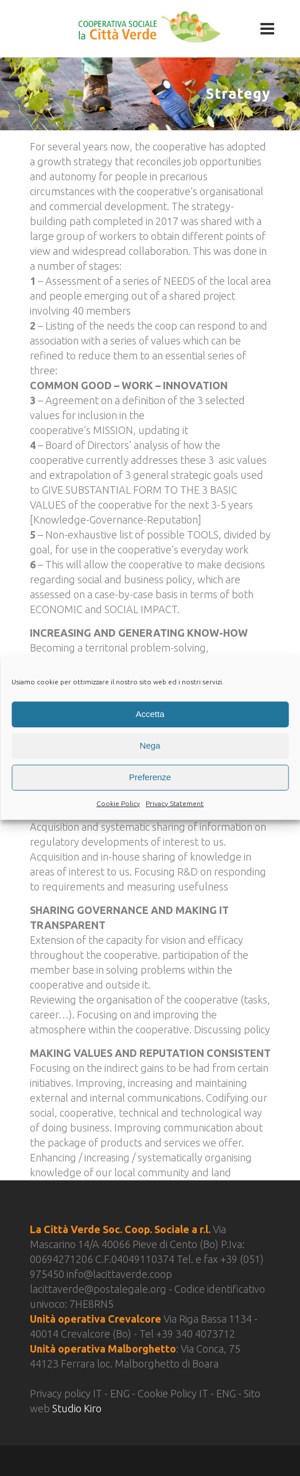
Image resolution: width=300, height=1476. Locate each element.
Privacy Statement (175, 803)
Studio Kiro (77, 1408)
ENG (121, 1393)
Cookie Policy (118, 803)
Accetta (149, 714)
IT (98, 1393)
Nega (150, 745)
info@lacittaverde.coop (119, 1274)
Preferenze (150, 777)
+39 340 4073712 (195, 1333)
